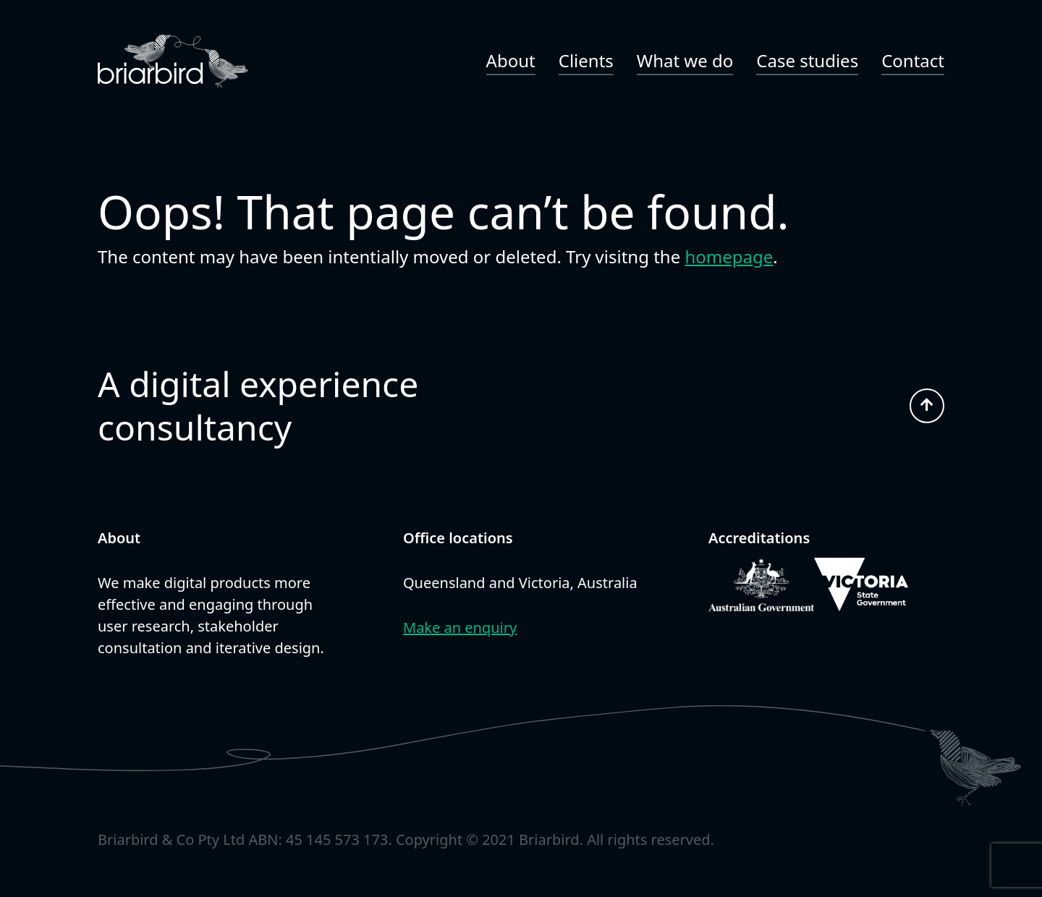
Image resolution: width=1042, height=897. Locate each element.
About (510, 60)
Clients (586, 60)
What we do (685, 60)
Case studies (807, 60)
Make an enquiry (460, 627)
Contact (912, 60)
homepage (729, 256)
